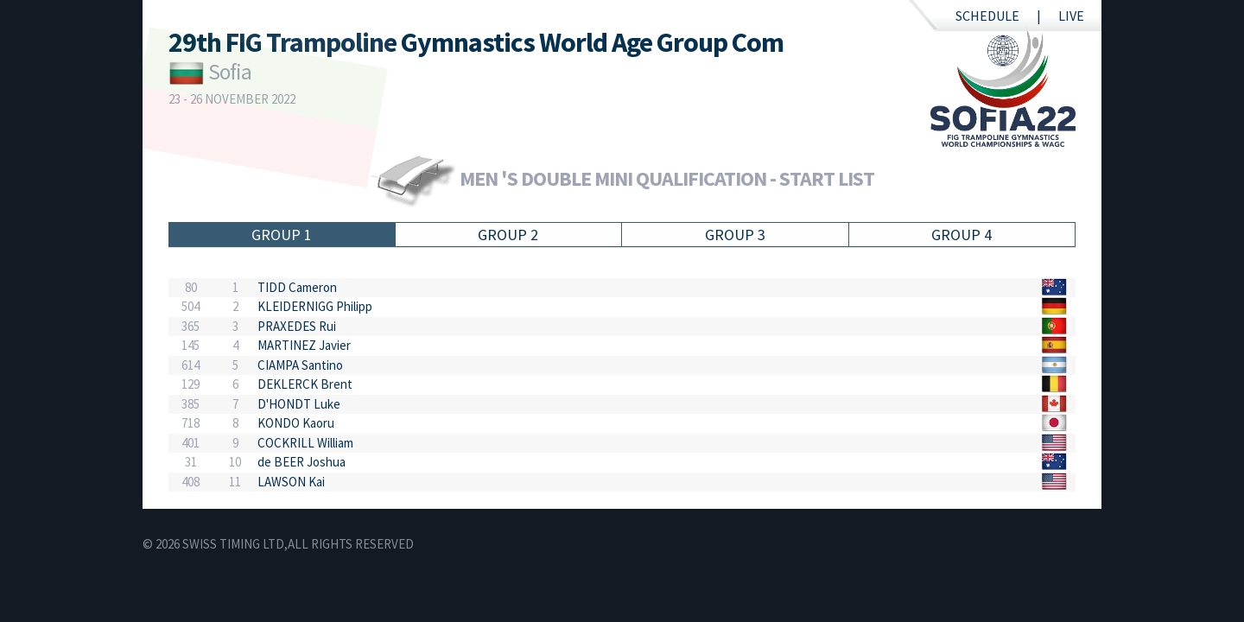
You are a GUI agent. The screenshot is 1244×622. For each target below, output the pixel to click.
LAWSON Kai (291, 481)
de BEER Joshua (301, 462)
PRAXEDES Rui (296, 326)
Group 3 (735, 234)
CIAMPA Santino (300, 365)
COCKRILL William (305, 443)
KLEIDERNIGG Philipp (314, 306)
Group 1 (281, 234)
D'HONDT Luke (298, 404)
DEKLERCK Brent (304, 384)
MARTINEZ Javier (304, 345)
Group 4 (961, 234)
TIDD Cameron (297, 287)
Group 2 (508, 234)
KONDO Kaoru (295, 423)
